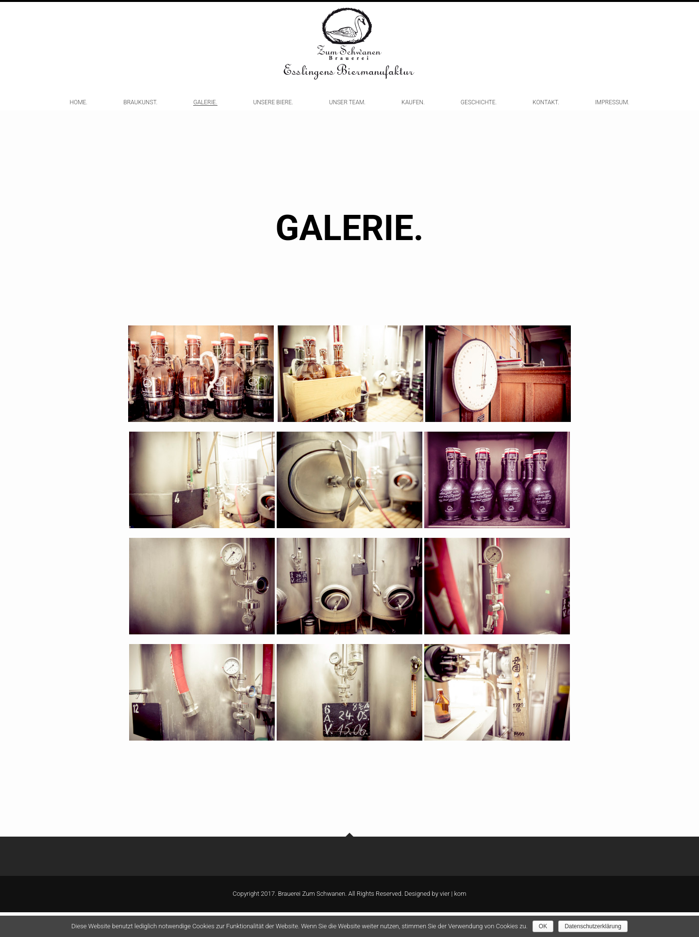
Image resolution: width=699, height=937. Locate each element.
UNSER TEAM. (347, 112)
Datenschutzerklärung (593, 926)
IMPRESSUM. (612, 112)
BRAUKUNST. (140, 112)
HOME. (79, 112)
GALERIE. (205, 113)
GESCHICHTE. (479, 112)
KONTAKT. (546, 112)
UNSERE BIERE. (273, 112)
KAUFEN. (413, 112)
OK (543, 926)
